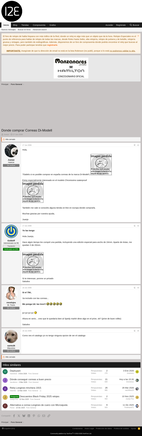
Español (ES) (8, 428)
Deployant (15, 370)
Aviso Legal (89, 428)
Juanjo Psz (14, 399)
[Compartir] (134, 145)
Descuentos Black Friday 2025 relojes (39, 396)
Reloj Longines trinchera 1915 (25, 388)
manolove (13, 374)
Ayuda (133, 428)
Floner (12, 408)
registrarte (52, 45)
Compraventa (39, 25)
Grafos (53, 25)
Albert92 (13, 391)
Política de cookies (121, 428)
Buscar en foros (24, 30)
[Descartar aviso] (138, 36)
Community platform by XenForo (71, 433)
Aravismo (130, 373)
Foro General (33, 374)
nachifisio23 (129, 390)
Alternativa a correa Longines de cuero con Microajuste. (39, 405)
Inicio (6, 25)
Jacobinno (13, 382)
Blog (15, 25)
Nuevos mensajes (8, 30)
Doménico (130, 382)
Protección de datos (104, 428)
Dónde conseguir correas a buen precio (30, 379)
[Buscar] (134, 25)
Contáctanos (78, 428)
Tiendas (25, 25)
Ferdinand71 (129, 407)
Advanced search (40, 30)
